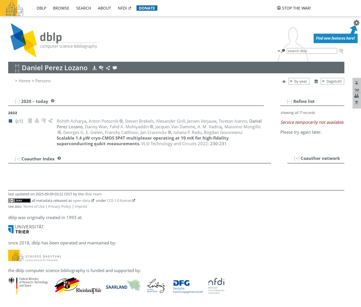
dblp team (93, 193)
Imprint (81, 206)
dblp (41, 8)
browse (61, 8)
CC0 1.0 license (119, 200)
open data (81, 200)
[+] (297, 158)
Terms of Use (34, 206)
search (83, 8)
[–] (289, 101)
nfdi (122, 8)
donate (147, 8)
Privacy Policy (59, 206)
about (104, 8)
